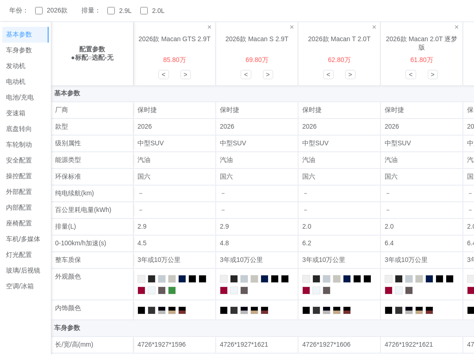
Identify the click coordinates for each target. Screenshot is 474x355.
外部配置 (19, 191)
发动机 (15, 65)
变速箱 (15, 113)
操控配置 (19, 176)
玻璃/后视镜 (23, 270)
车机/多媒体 (23, 239)
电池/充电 (20, 97)
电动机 (15, 81)
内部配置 (19, 207)
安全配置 (19, 160)
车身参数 (19, 50)
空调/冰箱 (20, 286)
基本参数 (19, 34)
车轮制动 (19, 144)
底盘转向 (19, 128)
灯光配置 (19, 254)
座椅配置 (19, 223)
